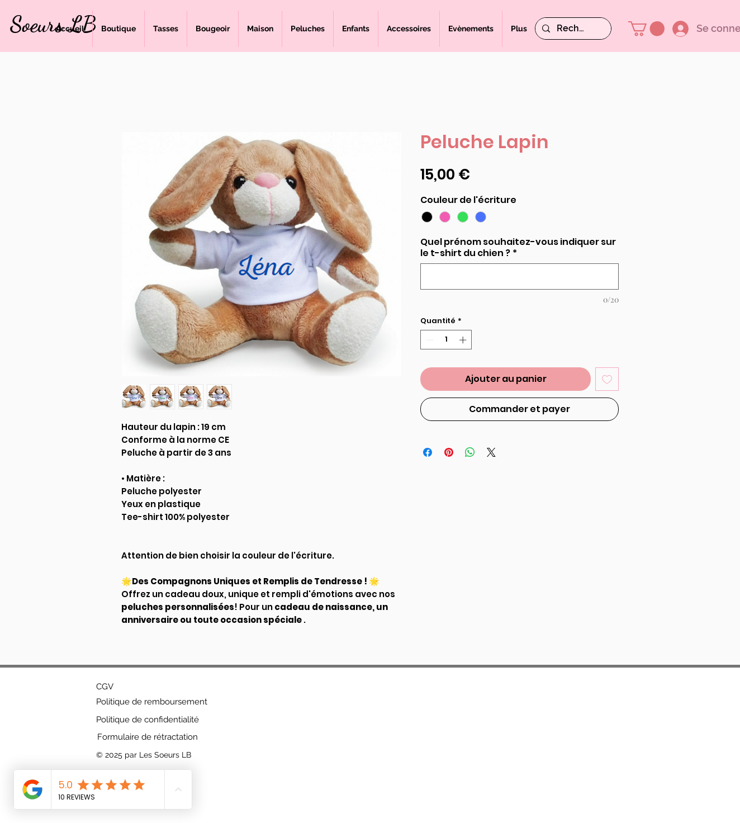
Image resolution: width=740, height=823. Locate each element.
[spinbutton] (446, 339)
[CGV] (104, 686)
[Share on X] (491, 452)
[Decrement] (428, 339)
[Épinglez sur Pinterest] (449, 452)
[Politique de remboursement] (151, 701)
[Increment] (464, 339)
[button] (646, 28)
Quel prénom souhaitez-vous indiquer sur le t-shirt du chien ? (518, 248)
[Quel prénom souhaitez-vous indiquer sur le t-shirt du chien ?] (519, 276)
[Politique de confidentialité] (147, 719)
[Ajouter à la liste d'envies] (607, 379)
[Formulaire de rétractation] (147, 737)
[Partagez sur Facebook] (427, 452)
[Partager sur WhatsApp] (470, 452)
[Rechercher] (572, 28)
